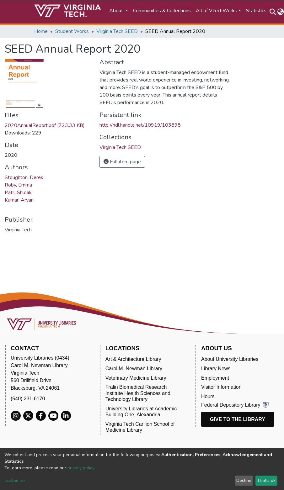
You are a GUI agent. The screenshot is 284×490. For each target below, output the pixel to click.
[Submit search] (273, 12)
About (116, 10)
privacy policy (80, 468)
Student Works (72, 31)
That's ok (266, 480)
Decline (243, 480)
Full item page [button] (122, 161)
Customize (14, 480)
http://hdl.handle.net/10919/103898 (140, 125)
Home (41, 31)
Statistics (256, 10)
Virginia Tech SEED (117, 31)
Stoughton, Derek (24, 177)
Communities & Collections (162, 10)
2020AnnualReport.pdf (45, 125)
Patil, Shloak (18, 192)
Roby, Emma (18, 185)
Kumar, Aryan (19, 200)
